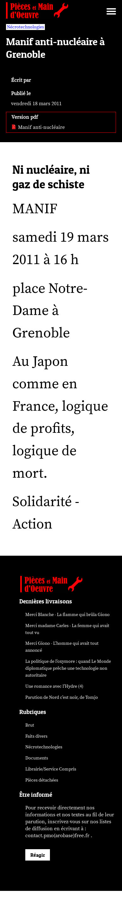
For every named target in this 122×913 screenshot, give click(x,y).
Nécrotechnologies (43, 747)
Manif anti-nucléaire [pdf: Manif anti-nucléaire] (38, 127)
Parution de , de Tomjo (61, 697)
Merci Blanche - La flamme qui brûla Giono (67, 615)
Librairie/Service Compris (50, 769)
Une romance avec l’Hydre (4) (54, 686)
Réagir (37, 855)
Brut (29, 725)
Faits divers (36, 736)
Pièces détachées (41, 780)
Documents (36, 758)
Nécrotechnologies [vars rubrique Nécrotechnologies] (25, 27)
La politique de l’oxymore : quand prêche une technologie (68, 668)
